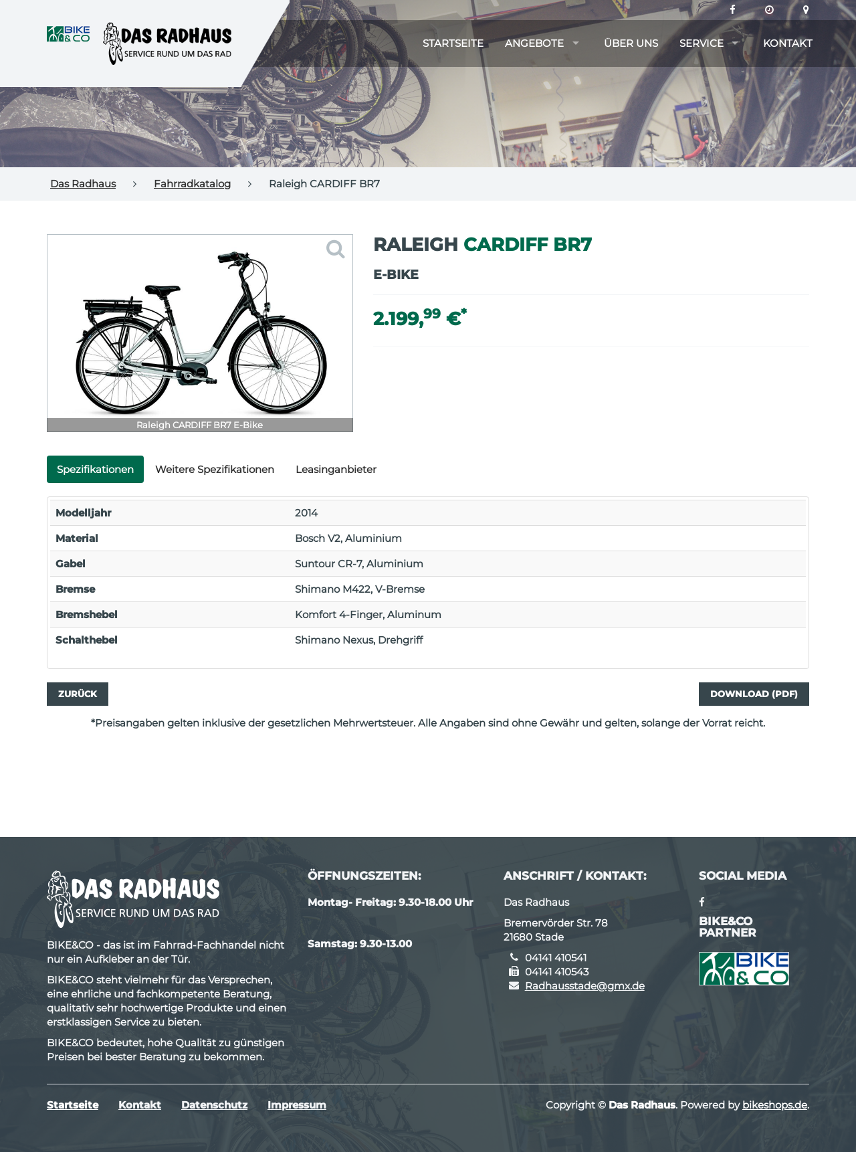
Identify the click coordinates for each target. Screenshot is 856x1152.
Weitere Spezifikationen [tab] (214, 469)
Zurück (77, 693)
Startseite (453, 43)
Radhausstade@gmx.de (585, 985)
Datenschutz (214, 1104)
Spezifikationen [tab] (95, 469)
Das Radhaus (83, 183)
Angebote (534, 43)
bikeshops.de (774, 1104)
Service (701, 43)
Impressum (297, 1104)
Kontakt (788, 43)
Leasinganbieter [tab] (336, 469)
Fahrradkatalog (192, 183)
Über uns (631, 43)
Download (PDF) (754, 693)
